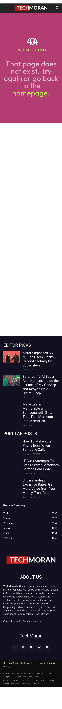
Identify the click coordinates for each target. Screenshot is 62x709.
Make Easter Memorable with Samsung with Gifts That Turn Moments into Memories (37, 412)
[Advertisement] (31, 229)
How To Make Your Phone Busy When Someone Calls (36, 445)
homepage (30, 92)
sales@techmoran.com (29, 621)
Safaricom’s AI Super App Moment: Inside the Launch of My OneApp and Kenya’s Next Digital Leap (40, 385)
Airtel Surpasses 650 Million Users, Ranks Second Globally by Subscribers (38, 359)
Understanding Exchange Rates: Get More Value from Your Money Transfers (39, 486)
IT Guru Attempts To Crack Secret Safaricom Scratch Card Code (40, 465)
